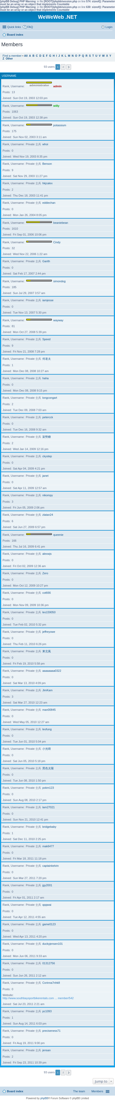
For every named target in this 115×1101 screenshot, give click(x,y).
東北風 (46, 651)
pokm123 (48, 787)
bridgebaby (49, 826)
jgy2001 (47, 885)
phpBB (44, 1098)
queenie (58, 534)
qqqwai (46, 904)
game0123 (49, 924)
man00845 (49, 709)
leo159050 (48, 612)
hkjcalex (47, 183)
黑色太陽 (48, 768)
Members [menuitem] (97, 1091)
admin (57, 86)
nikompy (47, 495)
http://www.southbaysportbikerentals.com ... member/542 (38, 998)
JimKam (47, 690)
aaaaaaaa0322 (51, 670)
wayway (58, 320)
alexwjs (47, 553)
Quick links (14, 26)
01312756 (48, 963)
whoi (45, 144)
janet (45, 475)
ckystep (47, 456)
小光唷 (46, 748)
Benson (47, 163)
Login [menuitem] (109, 26)
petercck (47, 417)
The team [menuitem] (79, 1091)
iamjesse (47, 300)
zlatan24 (47, 514)
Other (9, 58)
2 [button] (63, 66)
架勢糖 (46, 436)
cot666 (46, 592)
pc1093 (47, 1011)
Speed (46, 339)
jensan (46, 1050)
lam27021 (48, 807)
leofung (47, 729)
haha (45, 378)
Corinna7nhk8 (51, 982)
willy (56, 105)
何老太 (46, 358)
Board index (15, 1091)
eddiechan (48, 202)
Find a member (12, 55)
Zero (45, 573)
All (25, 55)
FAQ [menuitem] (30, 26)
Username (9, 75)
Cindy (57, 242)
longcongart (49, 397)
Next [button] (68, 67)
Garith (46, 261)
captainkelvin (50, 865)
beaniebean (60, 222)
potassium (59, 125)
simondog (59, 281)
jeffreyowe (48, 631)
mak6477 (48, 846)
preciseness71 (51, 1030)
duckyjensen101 (52, 943)
